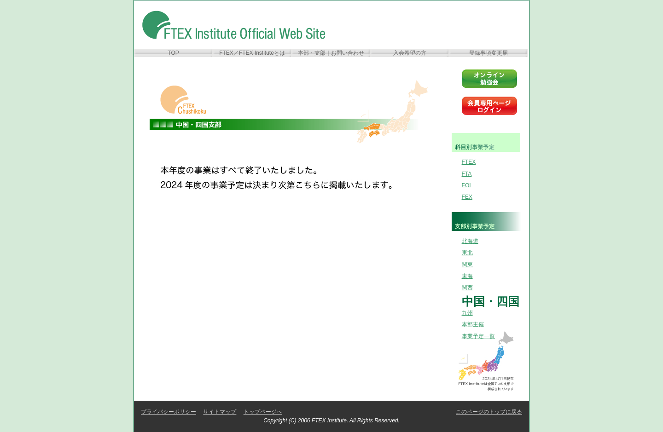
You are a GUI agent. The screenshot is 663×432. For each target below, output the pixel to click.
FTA (467, 174)
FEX (467, 197)
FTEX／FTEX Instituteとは (252, 53)
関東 (467, 264)
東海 (467, 276)
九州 (467, 313)
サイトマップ (219, 412)
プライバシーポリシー (168, 412)
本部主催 (473, 324)
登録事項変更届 (488, 53)
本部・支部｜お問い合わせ (331, 53)
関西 (467, 287)
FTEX (469, 162)
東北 (467, 252)
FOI (466, 185)
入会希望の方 (409, 53)
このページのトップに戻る (489, 412)
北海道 (470, 241)
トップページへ (263, 412)
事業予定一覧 (478, 336)
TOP (173, 53)
